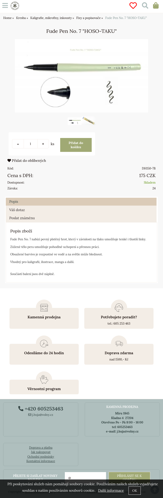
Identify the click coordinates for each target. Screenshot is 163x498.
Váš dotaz (17, 210)
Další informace (111, 490)
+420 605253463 (40, 408)
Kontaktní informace (40, 461)
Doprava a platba (40, 448)
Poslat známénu (22, 218)
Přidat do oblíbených (26, 160)
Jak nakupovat (41, 452)
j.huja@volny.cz (40, 415)
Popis (13, 201)
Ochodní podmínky (40, 457)
